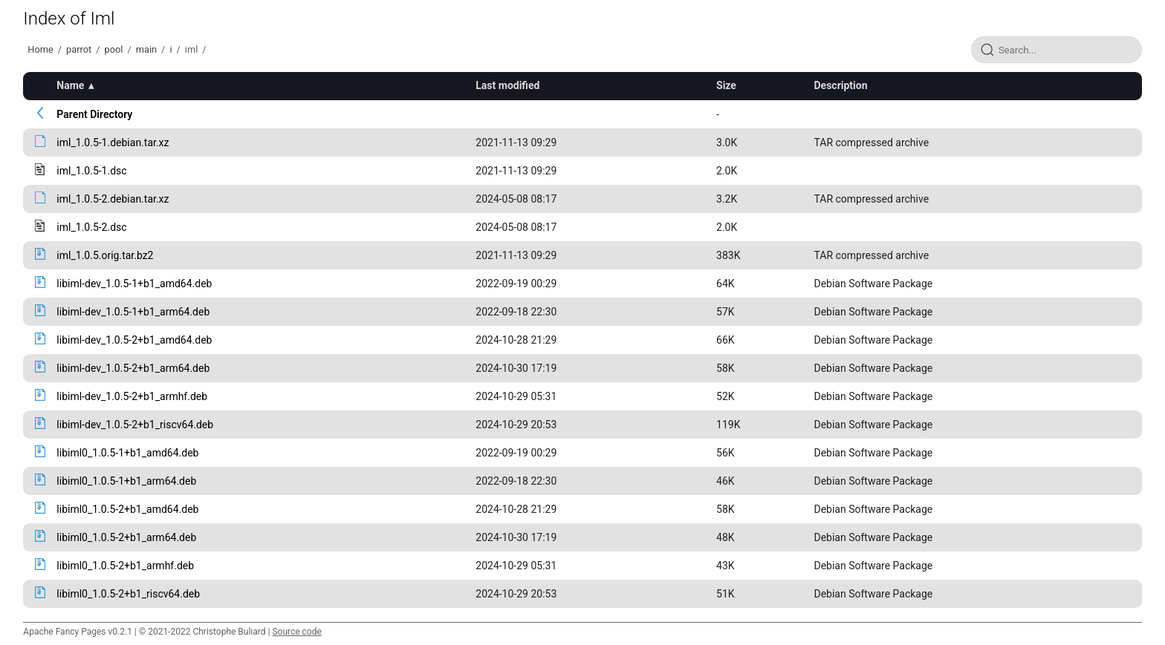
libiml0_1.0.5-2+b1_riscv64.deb (128, 594)
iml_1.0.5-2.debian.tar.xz (112, 199)
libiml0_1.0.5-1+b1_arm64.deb (126, 481)
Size (726, 85)
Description (840, 85)
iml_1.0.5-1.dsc (91, 171)
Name (70, 85)
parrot (78, 49)
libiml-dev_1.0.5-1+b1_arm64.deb (133, 312)
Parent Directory (94, 114)
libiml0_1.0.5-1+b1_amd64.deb (127, 453)
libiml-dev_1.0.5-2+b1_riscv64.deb (134, 424)
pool (114, 49)
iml (191, 49)
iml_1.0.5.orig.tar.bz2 (104, 255)
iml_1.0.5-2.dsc (91, 227)
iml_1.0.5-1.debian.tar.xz (112, 142)
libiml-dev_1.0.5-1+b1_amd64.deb (134, 283)
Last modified (507, 85)
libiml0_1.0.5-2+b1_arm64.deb (126, 537)
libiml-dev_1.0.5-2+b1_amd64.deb (134, 340)
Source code (296, 631)
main (146, 49)
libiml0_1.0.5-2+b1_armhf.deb (125, 566)
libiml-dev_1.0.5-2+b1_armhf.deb (131, 396)
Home (40, 49)
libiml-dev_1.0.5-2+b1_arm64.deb (133, 368)
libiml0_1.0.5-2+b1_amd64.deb (127, 509)
